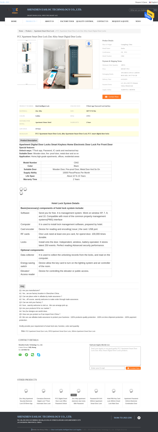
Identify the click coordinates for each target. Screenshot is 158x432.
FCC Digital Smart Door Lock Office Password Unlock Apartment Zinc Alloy (61, 402)
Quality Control (84, 21)
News (138, 21)
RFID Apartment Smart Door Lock (60, 331)
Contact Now (114, 97)
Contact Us (102, 21)
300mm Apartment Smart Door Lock (83, 331)
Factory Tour (67, 21)
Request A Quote (141, 2)
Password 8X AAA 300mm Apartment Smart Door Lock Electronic (96, 402)
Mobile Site (35, 430)
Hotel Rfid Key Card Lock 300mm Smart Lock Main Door (113, 401)
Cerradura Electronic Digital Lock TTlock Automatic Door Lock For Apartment (43, 402)
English (154, 2)
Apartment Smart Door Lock (44, 31)
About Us (49, 21)
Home (14, 21)
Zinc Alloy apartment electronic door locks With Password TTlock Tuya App (78, 402)
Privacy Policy (44, 430)
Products (31, 21)
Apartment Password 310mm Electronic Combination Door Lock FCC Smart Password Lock (131, 403)
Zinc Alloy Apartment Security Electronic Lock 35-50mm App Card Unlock (26, 402)
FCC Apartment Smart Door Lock (36, 331)
